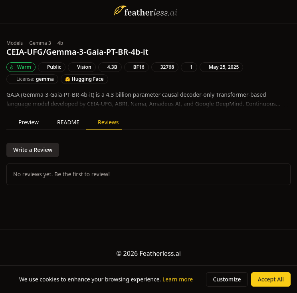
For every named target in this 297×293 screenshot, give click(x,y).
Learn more (177, 279)
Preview (24, 122)
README (63, 122)
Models (14, 43)
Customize (227, 279)
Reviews (104, 122)
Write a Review (32, 149)
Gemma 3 (40, 43)
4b (60, 43)
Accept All (271, 279)
